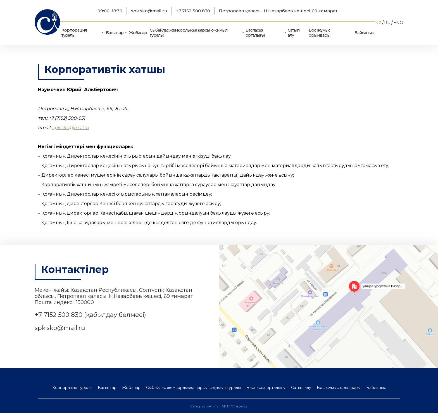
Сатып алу (293, 33)
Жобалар (138, 32)
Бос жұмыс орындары (319, 33)
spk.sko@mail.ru (149, 10)
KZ (378, 22)
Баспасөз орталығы (255, 33)
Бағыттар (114, 32)
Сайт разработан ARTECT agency (219, 406)
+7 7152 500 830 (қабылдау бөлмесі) (90, 315)
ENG (398, 22)
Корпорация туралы (74, 33)
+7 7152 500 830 (193, 10)
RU (387, 22)
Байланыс (363, 32)
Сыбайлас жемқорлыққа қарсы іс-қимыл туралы (188, 33)
